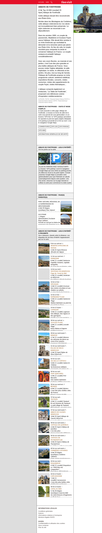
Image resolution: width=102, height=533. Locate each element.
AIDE (47, 2)
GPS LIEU (54, 126)
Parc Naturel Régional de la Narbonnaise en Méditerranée (49, 204)
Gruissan (54, 284)
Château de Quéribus (59, 425)
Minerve (54, 335)
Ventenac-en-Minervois (60, 271)
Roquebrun (55, 463)
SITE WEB (42, 130)
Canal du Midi (56, 489)
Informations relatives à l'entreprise (50, 515)
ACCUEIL (41, 2)
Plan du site (42, 527)
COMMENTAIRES (44, 126)
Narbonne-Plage (57, 297)
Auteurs (41, 513)
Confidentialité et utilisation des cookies (51, 523)
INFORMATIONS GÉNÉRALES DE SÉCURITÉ (53, 134)
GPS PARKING (64, 126)
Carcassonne (56, 476)
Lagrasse (55, 310)
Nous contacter (43, 525)
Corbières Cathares (59, 450)
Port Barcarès (57, 373)
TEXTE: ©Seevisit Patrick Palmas (54, 99)
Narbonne (55, 258)
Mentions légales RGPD (46, 517)
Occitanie (42, 214)
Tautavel (54, 399)
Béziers (54, 386)
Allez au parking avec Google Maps (53, 167)
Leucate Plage (57, 322)
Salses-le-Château (58, 361)
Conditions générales (45, 511)
